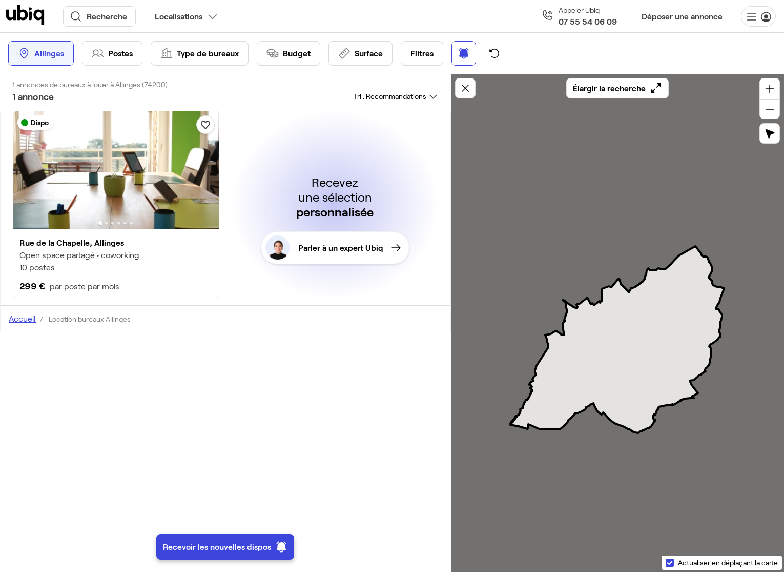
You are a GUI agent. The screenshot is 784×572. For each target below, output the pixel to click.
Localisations (178, 16)
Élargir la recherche (617, 88)
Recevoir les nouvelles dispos (225, 547)
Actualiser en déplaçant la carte (728, 562)
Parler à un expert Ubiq (333, 247)
